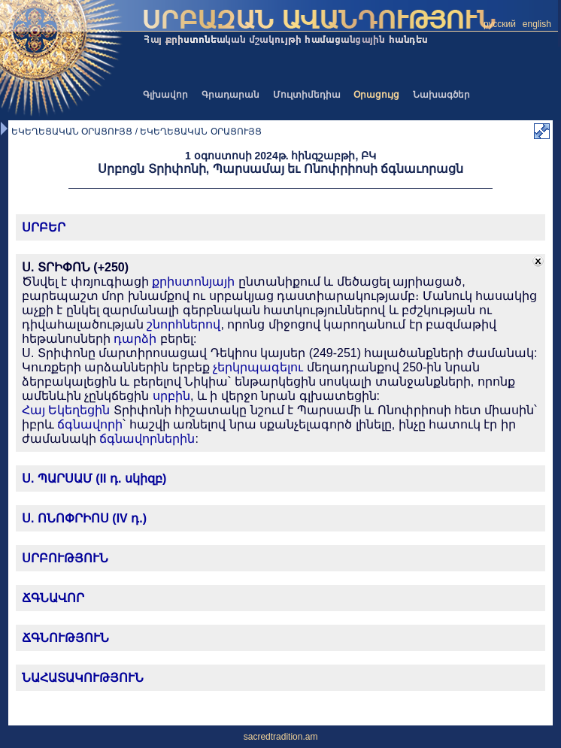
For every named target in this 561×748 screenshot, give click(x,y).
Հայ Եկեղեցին (66, 410)
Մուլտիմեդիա (307, 94)
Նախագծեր (441, 94)
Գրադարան (230, 94)
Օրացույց (376, 94)
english (537, 24)
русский (500, 24)
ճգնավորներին (147, 438)
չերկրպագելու (258, 367)
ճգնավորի (90, 424)
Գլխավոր (165, 94)
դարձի (135, 338)
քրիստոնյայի (193, 281)
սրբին (171, 395)
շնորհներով (183, 324)
